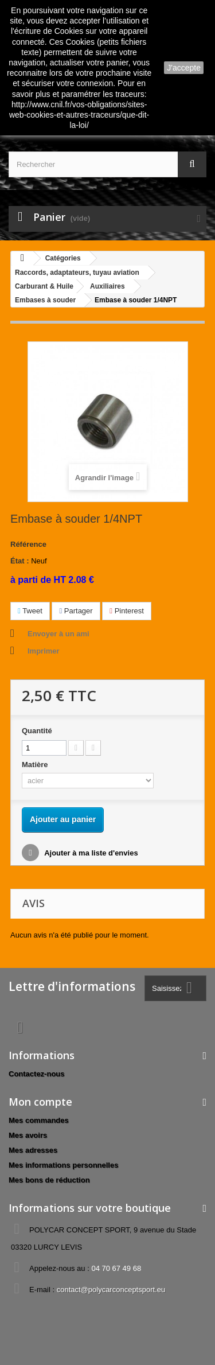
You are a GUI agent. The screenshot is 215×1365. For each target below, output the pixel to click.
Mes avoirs (28, 1135)
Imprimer (44, 651)
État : (19, 561)
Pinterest (127, 610)
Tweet (30, 610)
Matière (36, 764)
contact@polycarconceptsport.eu (111, 1289)
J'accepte (184, 67)
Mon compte (40, 1102)
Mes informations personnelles (63, 1165)
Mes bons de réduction (49, 1180)
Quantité (37, 730)
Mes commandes (39, 1120)
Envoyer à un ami (58, 633)
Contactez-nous (37, 1074)
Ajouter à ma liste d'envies (90, 853)
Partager (75, 610)
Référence (28, 544)
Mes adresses (33, 1150)
